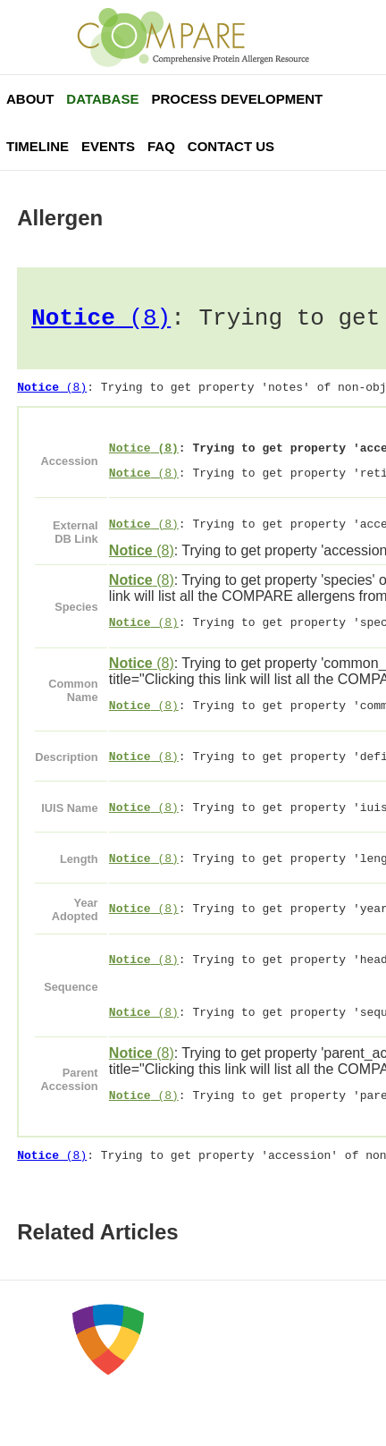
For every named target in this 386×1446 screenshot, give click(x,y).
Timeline (37, 146)
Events (108, 146)
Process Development (237, 98)
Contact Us (231, 146)
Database (102, 98)
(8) (101, 321)
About (30, 98)
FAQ (161, 146)
